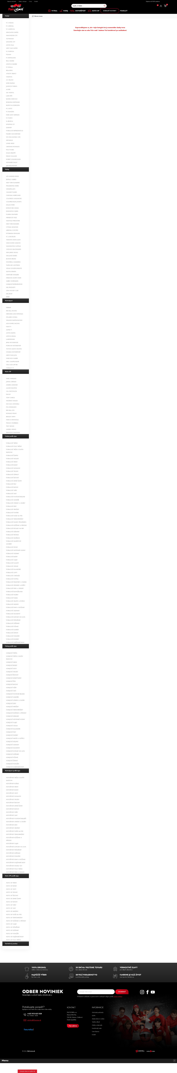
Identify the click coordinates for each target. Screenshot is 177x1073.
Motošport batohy (12, 809)
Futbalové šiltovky (12, 478)
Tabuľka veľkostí (96, 1022)
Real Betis (9, 70)
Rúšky (8, 297)
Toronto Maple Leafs (13, 240)
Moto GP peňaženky (13, 927)
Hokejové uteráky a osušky (15, 700)
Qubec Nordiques (12, 281)
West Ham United (11, 48)
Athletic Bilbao (11, 74)
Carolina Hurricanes (13, 195)
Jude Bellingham (11, 166)
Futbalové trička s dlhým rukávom (14, 451)
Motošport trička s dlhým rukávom (15, 779)
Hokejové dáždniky (12, 754)
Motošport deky (11, 825)
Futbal (7, 16)
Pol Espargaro (11, 407)
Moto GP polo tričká (13, 940)
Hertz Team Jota (11, 355)
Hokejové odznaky (12, 745)
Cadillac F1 (10, 368)
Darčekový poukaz (11, 944)
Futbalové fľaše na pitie (14, 516)
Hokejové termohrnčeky (14, 710)
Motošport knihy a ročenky (16, 859)
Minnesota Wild (11, 218)
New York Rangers (12, 224)
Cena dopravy (95, 1031)
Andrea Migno (11, 429)
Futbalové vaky (11, 494)
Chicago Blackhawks (13, 249)
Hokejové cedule (12, 726)
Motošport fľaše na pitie (14, 831)
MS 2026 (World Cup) (13, 137)
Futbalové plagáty (12, 563)
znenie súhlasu (118, 997)
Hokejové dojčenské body (15, 767)
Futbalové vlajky (11, 560)
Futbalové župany (12, 633)
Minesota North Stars (13, 278)
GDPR (93, 1015)
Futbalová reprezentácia (14, 131)
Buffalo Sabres (11, 179)
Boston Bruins (11, 259)
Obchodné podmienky (97, 1012)
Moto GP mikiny (11, 883)
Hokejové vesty (11, 669)
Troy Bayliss (10, 426)
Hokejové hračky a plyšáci (15, 738)
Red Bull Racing (11, 311)
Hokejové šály (11, 681)
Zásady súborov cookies (98, 1019)
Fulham (8, 55)
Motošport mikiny (12, 787)
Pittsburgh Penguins (13, 233)
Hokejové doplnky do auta (15, 751)
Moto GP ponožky (12, 934)
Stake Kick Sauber (12, 358)
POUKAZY (123, 11)
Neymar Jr (9, 140)
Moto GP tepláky (12, 892)
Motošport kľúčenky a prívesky (14, 839)
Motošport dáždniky (13, 853)
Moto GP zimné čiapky (13, 899)
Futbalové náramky (12, 532)
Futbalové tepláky (12, 471)
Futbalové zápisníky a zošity (15, 585)
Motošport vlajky (12, 844)
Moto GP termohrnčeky (14, 918)
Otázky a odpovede (97, 1025)
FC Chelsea (10, 23)
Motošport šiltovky (13, 803)
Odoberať (121, 992)
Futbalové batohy (12, 487)
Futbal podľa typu (11, 436)
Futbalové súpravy (12, 474)
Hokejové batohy (12, 684)
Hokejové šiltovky (12, 675)
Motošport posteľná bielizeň (16, 818)
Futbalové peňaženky (13, 620)
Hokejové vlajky (11, 722)
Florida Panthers (12, 214)
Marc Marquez (11, 378)
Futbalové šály (11, 484)
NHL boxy (9, 294)
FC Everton (10, 51)
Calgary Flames (11, 192)
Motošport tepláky (12, 799)
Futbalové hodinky (12, 553)
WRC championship (12, 361)
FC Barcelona (11, 58)
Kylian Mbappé (10, 153)
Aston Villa (10, 45)
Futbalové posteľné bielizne (15, 497)
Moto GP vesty (11, 889)
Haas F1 (8, 327)
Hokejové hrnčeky (12, 707)
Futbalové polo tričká (14, 446)
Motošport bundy (12, 790)
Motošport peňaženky (13, 850)
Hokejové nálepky (12, 742)
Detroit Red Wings (12, 208)
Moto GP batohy (11, 902)
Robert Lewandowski (13, 159)
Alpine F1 (9, 330)
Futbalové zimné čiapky (14, 481)
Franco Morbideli (12, 423)
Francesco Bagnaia (13, 432)
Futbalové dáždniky (13, 623)
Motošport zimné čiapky (14, 806)
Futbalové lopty (11, 573)
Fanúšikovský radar (97, 1028)
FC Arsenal (10, 26)
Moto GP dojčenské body (15, 937)
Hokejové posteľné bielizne (15, 694)
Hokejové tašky (11, 688)
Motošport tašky (12, 812)
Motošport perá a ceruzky (15, 872)
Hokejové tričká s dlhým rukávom (14, 657)
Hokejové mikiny (11, 662)
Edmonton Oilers (12, 211)
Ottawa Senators (12, 227)
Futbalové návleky (12, 459)
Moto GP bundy (11, 886)
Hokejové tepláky (12, 672)
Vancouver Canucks (13, 243)
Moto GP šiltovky (12, 895)
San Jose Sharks (11, 256)
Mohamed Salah (11, 162)
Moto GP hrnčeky (12, 911)
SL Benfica (9, 121)
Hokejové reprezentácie (14, 284)
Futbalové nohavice (13, 468)
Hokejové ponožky (12, 764)
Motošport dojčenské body (15, 863)
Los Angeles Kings (12, 176)
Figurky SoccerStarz (13, 134)
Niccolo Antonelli (12, 404)
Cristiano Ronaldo (12, 147)
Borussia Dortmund (13, 102)
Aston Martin (10, 333)
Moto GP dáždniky (12, 930)
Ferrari (8, 308)
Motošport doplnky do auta (16, 847)
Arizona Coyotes (12, 230)
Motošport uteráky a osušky (16, 822)
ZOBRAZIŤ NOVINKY (109, 11)
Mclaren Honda (11, 317)
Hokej (7, 169)
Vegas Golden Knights (14, 268)
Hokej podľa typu (11, 646)
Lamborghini (10, 339)
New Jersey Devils (12, 252)
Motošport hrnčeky (13, 828)
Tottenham (10, 39)
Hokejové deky (11, 703)
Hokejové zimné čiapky (13, 678)
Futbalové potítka (12, 579)
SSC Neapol (10, 93)
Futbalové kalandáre (13, 569)
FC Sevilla (9, 67)
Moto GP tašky (11, 905)
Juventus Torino (11, 86)
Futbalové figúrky (12, 595)
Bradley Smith (10, 417)
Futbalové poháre (12, 513)
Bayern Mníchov (11, 99)
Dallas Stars (10, 205)
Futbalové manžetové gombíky (13, 542)
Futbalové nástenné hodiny (15, 550)
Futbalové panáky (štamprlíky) (16, 522)
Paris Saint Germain (12, 115)
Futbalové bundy (12, 465)
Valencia (9, 77)
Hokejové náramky (12, 716)
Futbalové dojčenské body (15, 642)
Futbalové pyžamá (12, 626)
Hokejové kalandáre (13, 729)
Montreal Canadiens (13, 262)
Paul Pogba (10, 150)
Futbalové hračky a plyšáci (15, 601)
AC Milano (9, 80)
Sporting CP (10, 124)
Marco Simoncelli (12, 420)
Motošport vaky (11, 815)
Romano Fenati (11, 413)
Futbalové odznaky (13, 611)
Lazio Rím (9, 96)
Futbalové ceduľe (12, 566)
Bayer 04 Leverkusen (13, 105)
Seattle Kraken (11, 271)
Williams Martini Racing (14, 320)
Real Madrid (10, 61)
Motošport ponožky (13, 856)
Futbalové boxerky (12, 639)
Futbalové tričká (12, 443)
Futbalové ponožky (13, 636)
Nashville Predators (13, 221)
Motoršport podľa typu (12, 771)
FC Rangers (10, 112)
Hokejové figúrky (12, 735)
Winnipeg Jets (10, 189)
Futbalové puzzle (12, 598)
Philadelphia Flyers (12, 186)
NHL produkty (10, 287)
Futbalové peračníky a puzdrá (16, 582)
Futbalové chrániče (13, 576)
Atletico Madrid (11, 64)
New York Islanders (13, 183)
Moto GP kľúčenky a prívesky (16, 921)
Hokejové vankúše (12, 697)
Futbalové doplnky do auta (15, 617)
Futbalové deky (11, 506)
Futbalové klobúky (12, 630)
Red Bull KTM (10, 410)
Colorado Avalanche (13, 198)
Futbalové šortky (12, 455)
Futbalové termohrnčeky (14, 519)
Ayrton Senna (11, 336)
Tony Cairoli (10, 398)
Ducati (8, 394)
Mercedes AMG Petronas (14, 314)
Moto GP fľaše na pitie (14, 914)
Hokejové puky (11, 732)
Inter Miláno (10, 83)
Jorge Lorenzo (11, 382)
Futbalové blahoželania (14, 592)
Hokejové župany (12, 761)
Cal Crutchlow (11, 391)
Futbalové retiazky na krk (15, 528)
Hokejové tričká (11, 653)
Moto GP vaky (11, 908)
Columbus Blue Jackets (13, 202)
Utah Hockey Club (12, 291)
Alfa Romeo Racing (13, 323)
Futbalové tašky (11, 490)
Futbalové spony (12, 547)
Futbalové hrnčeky (12, 509)
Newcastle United (12, 32)
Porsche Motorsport (13, 346)
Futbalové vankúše (12, 500)
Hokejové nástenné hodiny (15, 719)
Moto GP (8, 372)
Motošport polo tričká (14, 869)
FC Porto (9, 118)
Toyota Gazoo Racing (14, 349)
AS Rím (8, 89)
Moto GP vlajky (11, 924)
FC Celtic (9, 108)
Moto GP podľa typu (12, 876)
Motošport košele (12, 784)
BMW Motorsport (12, 342)
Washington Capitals (13, 246)
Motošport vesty (12, 793)
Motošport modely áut (14, 866)
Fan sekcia (73, 1026)
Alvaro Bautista (11, 388)
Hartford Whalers (12, 275)
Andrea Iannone (12, 385)
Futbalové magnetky (13, 614)
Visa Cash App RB (11, 365)
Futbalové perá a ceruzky (15, 588)
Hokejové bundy (11, 665)
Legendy (9, 128)
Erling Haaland (11, 156)
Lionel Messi (10, 143)
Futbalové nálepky (12, 604)
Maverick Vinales (12, 401)
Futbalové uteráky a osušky (15, 503)
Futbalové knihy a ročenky (15, 607)
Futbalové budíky (12, 557)
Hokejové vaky (11, 691)
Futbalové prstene (12, 535)
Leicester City (10, 42)
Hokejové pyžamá (12, 757)
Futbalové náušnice (13, 538)
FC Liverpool (10, 29)
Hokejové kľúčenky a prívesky (16, 713)
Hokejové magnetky (13, 748)
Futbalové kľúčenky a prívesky (16, 525)
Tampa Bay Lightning (13, 265)
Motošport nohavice (13, 796)
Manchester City (11, 35)
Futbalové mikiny (11, 462)
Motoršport (9, 301)
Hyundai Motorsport (13, 352)
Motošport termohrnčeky (15, 834)
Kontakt (94, 1035)
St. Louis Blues (11, 237)
